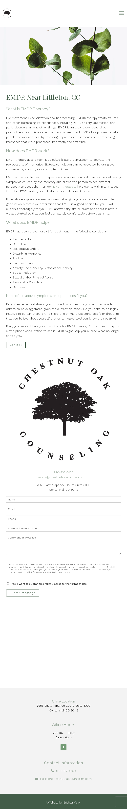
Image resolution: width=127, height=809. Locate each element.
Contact (16, 344)
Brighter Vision (72, 802)
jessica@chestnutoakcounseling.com (63, 477)
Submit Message (23, 593)
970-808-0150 (63, 472)
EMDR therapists (64, 186)
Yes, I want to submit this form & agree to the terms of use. (49, 583)
